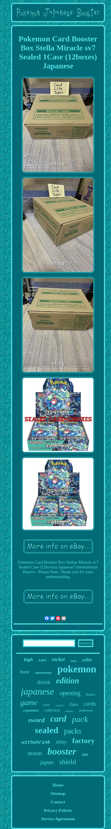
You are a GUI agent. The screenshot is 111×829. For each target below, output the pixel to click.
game (28, 702)
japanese (37, 691)
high (28, 659)
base (25, 672)
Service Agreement (58, 819)
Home (58, 785)
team (46, 705)
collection (52, 710)
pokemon (76, 669)
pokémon (86, 710)
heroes (70, 711)
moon (35, 753)
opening (70, 693)
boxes (90, 694)
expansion (31, 710)
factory (83, 741)
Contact (58, 802)
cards (90, 704)
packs (72, 731)
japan (47, 762)
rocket (58, 659)
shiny (61, 742)
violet (73, 661)
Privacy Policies (58, 810)
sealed (46, 730)
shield (67, 762)
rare (42, 660)
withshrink (35, 742)
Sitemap (58, 793)
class (73, 704)
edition (67, 680)
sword (36, 720)
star (85, 754)
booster (61, 751)
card (58, 719)
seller (87, 659)
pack (80, 719)
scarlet (59, 705)
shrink (43, 682)
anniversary (43, 673)
